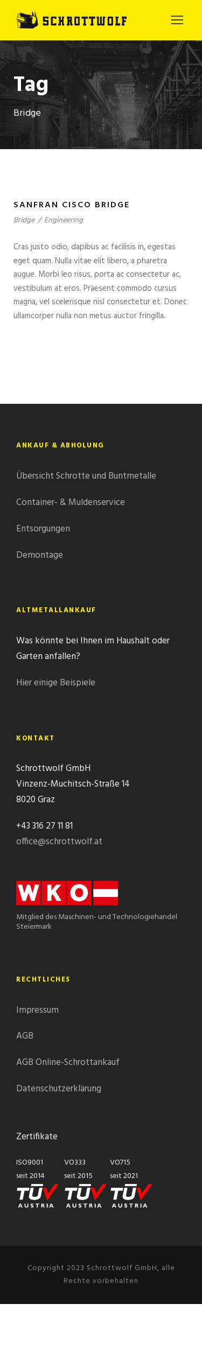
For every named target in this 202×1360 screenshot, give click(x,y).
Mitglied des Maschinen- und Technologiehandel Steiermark (96, 912)
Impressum (37, 1010)
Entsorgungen (43, 529)
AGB (24, 1036)
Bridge (23, 220)
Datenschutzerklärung (58, 1089)
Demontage (39, 555)
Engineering (63, 220)
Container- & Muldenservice (70, 502)
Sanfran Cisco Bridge (71, 205)
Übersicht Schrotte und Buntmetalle (86, 476)
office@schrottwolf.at (59, 842)
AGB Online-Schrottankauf (68, 1062)
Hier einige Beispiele (55, 683)
